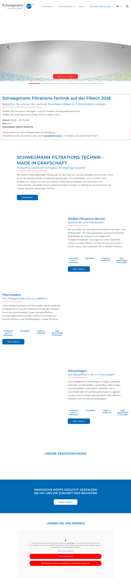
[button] (53, 6)
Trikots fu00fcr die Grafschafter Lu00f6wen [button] (47, 83)
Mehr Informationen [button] (66, 551)
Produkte (48, 6)
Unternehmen (66, 6)
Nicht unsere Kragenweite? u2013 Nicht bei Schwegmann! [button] (97, 83)
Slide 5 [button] (84, 83)
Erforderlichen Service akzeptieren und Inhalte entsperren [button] (65, 563)
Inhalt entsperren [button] (65, 556)
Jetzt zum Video (65, 76)
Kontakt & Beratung (101, 6)
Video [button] (34, 83)
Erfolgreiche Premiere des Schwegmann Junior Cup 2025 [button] (72, 83)
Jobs (82, 6)
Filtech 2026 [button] (59, 83)
